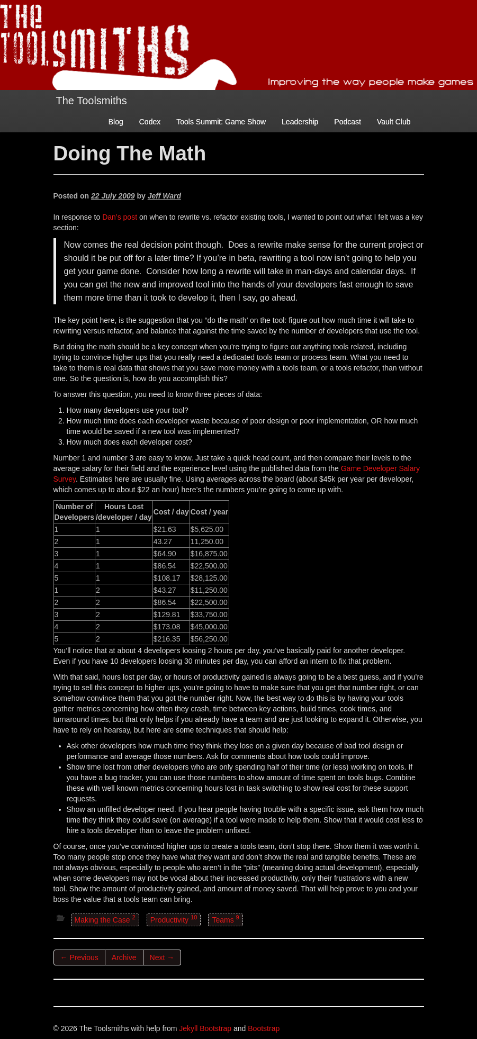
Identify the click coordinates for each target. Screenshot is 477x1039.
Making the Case (105, 919)
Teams (225, 919)
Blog (116, 122)
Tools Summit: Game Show (221, 122)
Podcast (347, 122)
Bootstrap (264, 1028)
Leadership (300, 122)
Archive (124, 957)
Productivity (173, 919)
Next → (162, 957)
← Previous (79, 957)
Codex (149, 122)
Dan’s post (119, 217)
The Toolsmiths (91, 100)
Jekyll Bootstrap (205, 1028)
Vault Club (394, 122)
